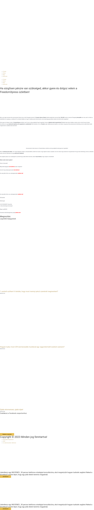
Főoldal (4, 71)
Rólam (4, 73)
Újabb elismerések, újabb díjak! (11, 410)
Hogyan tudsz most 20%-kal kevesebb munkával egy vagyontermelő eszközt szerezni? (32, 347)
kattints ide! (20, 194)
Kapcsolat (5, 76)
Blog (4, 74)
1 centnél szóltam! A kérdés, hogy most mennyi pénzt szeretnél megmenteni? (29, 291)
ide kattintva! (16, 170)
